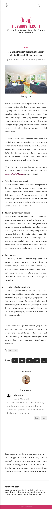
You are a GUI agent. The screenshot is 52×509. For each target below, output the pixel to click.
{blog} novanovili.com (26, 22)
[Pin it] (36, 360)
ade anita (18, 395)
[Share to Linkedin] (44, 360)
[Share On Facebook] (22, 360)
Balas (37, 418)
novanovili (26, 371)
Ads (26, 47)
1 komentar (41, 60)
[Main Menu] (44, 5)
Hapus (44, 418)
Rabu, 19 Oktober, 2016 (21, 399)
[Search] (38, 5)
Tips (15, 351)
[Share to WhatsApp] (15, 360)
